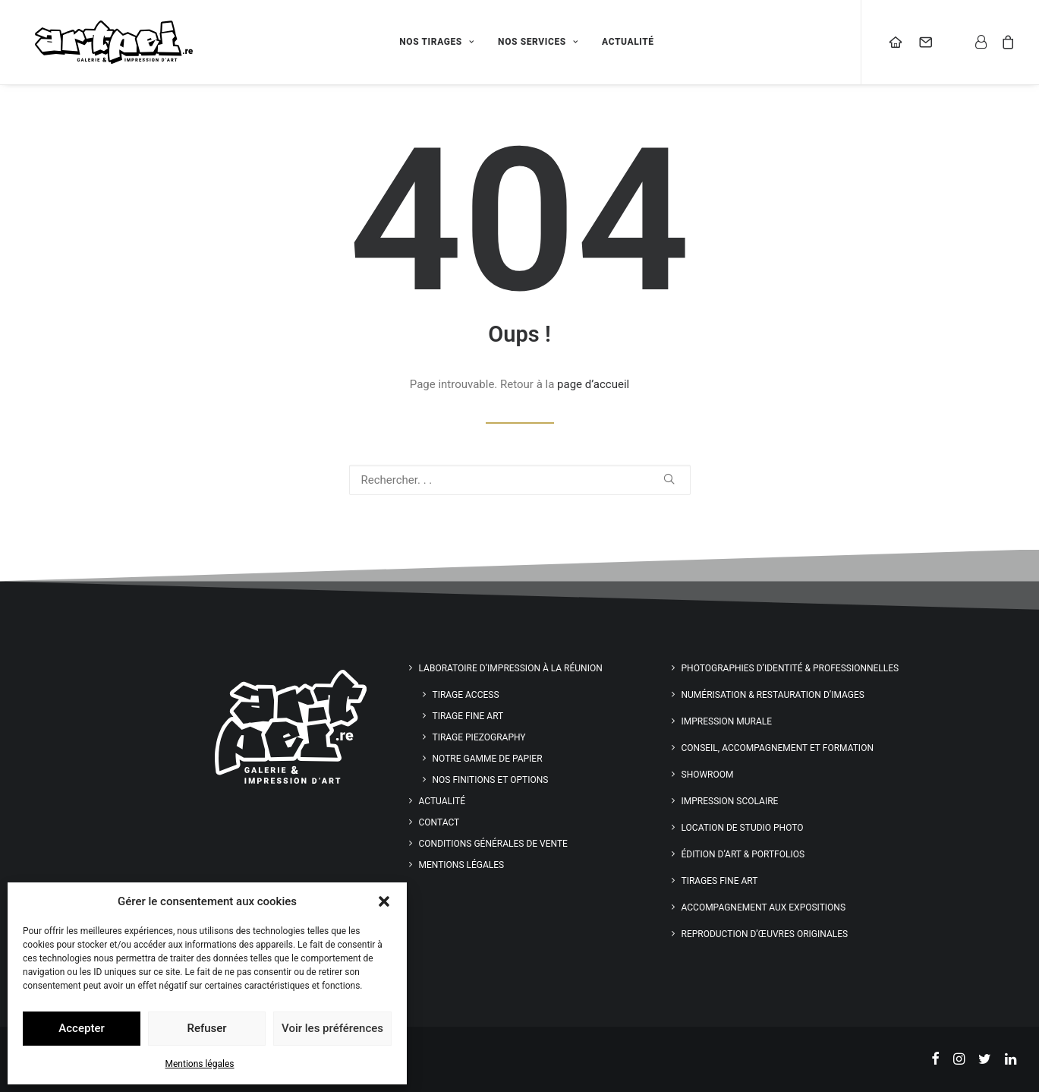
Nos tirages (449, 47)
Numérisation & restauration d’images (773, 695)
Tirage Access (466, 695)
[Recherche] (520, 480)
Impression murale (727, 721)
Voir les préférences (332, 1028)
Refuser (206, 1028)
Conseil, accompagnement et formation (778, 748)
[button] (384, 901)
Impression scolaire (730, 801)
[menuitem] (449, 47)
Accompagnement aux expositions (764, 907)
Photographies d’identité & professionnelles (790, 668)
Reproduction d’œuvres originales (765, 934)
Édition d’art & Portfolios (743, 854)
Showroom (708, 774)
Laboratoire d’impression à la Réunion (511, 668)
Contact (932, 47)
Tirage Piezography (479, 737)
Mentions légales (200, 1064)
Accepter (81, 1028)
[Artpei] (121, 47)
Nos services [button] (550, 47)
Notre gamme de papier (488, 758)
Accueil (902, 47)
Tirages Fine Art (720, 881)
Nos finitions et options (491, 780)
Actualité (641, 47)
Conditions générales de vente (493, 843)
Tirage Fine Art (468, 716)
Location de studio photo (743, 827)
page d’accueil (593, 384)
